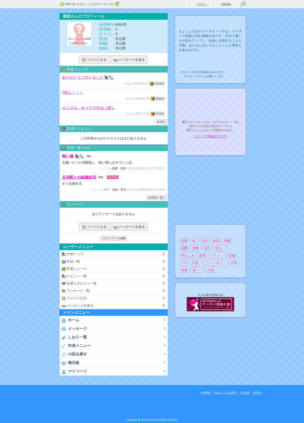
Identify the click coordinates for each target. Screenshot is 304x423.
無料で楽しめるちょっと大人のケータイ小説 (89, 4)
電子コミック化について (210, 146)
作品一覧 (71, 261)
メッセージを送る (129, 60)
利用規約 (206, 392)
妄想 (202, 255)
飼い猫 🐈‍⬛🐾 (73, 156)
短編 (231, 255)
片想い (212, 270)
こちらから (235, 71)
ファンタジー (216, 263)
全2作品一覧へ (156, 197)
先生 (207, 248)
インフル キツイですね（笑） (88, 108)
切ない (220, 248)
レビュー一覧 (74, 276)
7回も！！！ (72, 93)
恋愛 (184, 241)
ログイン (202, 4)
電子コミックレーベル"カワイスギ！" (210, 109)
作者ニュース (74, 269)
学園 (227, 241)
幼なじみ (187, 255)
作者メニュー (75, 346)
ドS (183, 263)
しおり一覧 (73, 337)
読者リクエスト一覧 (79, 283)
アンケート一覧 (76, 291)
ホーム (69, 320)
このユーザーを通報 (113, 238)
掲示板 (69, 363)
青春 (184, 270)
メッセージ (73, 329)
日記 (204, 241)
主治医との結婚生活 (79, 177)
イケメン (217, 255)
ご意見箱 (244, 392)
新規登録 (226, 4)
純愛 (184, 248)
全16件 (161, 121)
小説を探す (73, 354)
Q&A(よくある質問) (225, 392)
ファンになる (94, 60)
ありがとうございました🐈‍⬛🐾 (87, 77)
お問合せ (257, 392)
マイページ (73, 371)
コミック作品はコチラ (210, 136)
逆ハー (197, 270)
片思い (196, 263)
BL (194, 241)
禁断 (195, 248)
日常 (234, 263)
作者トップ (72, 254)
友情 (216, 241)
